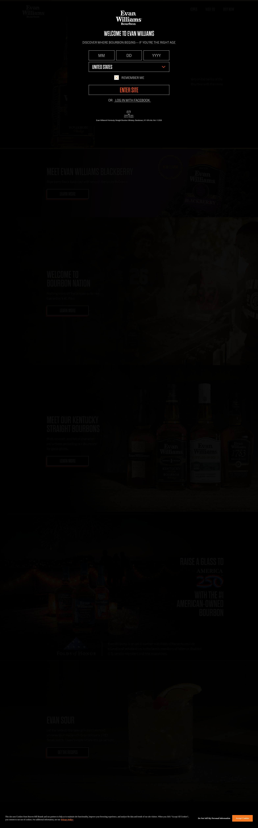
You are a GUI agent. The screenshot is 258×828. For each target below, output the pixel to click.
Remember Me (129, 77)
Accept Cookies (242, 818)
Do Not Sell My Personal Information (214, 818)
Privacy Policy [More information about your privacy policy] (67, 819)
